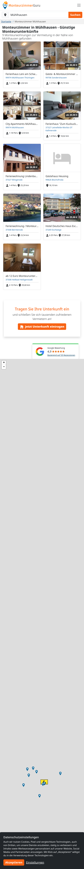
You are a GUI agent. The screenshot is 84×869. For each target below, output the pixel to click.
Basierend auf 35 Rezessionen (61, 355)
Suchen (75, 15)
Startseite (6, 21)
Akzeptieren (13, 862)
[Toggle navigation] (79, 5)
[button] (43, 784)
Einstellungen (35, 862)
